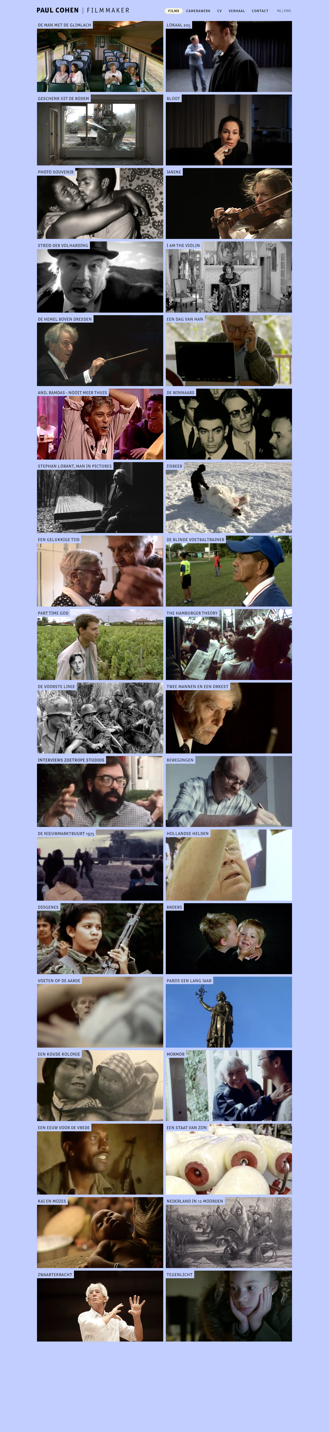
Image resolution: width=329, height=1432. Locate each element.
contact (260, 10)
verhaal (237, 10)
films (173, 10)
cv (219, 10)
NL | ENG (284, 10)
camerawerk (198, 10)
